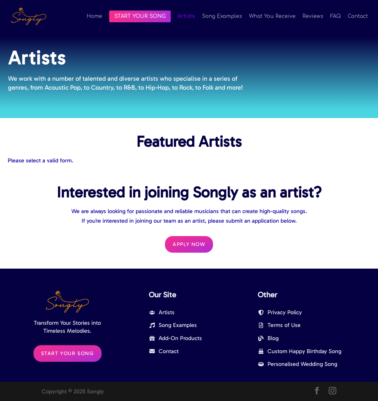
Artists (186, 16)
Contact (358, 16)
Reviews (313, 16)
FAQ (335, 16)
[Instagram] (332, 392)
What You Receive (272, 16)
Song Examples (222, 16)
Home (94, 16)
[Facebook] (317, 392)
